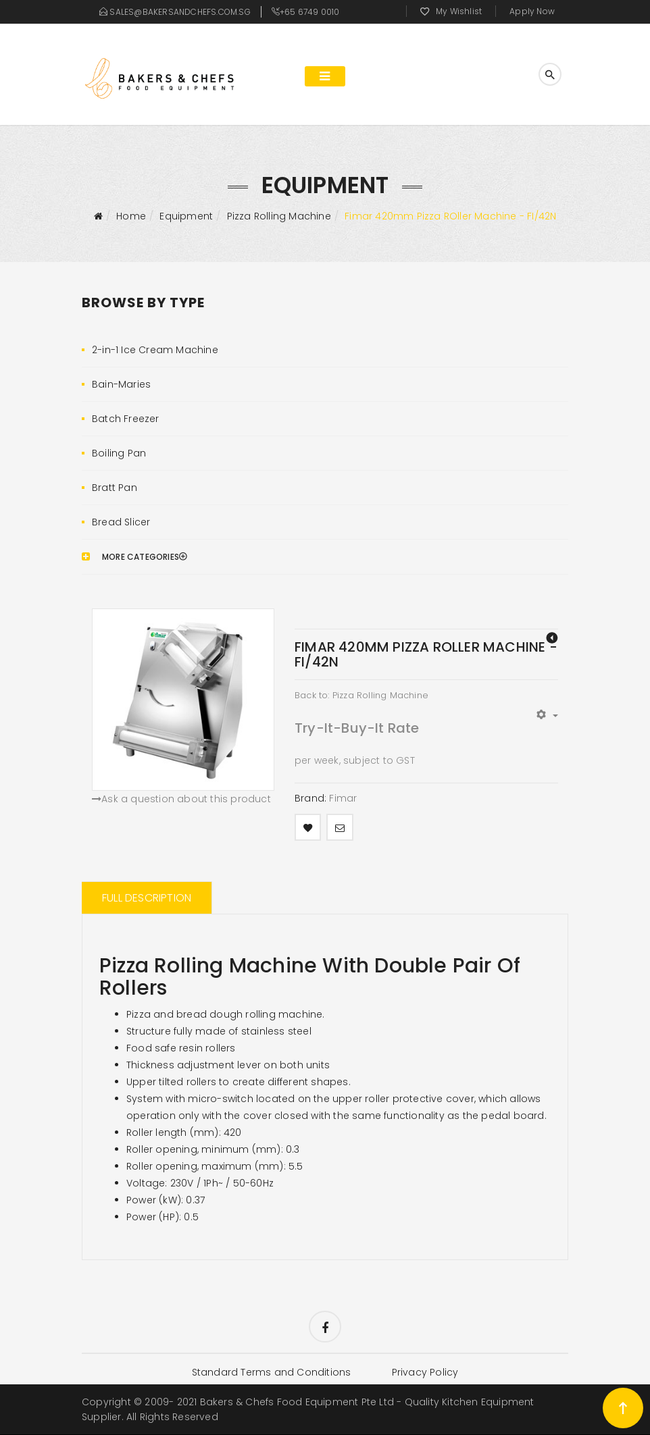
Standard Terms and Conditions (271, 1373)
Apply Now (532, 11)
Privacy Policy (425, 1373)
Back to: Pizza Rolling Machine (361, 695)
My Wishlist (459, 11)
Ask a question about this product (181, 799)
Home (131, 216)
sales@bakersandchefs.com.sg (179, 12)
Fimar (343, 798)
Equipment (186, 216)
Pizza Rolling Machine (279, 216)
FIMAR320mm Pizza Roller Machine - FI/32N (552, 638)
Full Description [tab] (146, 898)
